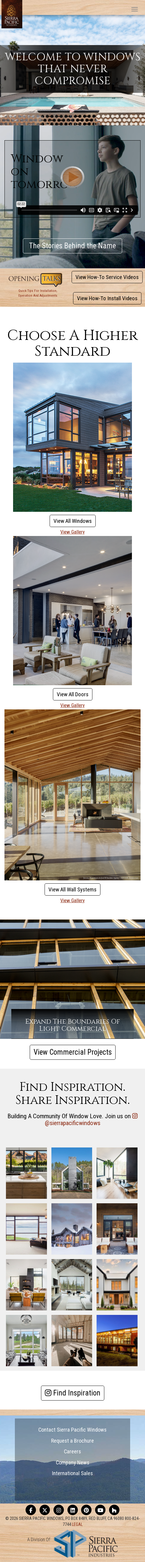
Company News (72, 1462)
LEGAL (77, 1524)
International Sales (72, 1473)
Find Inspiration (72, 1393)
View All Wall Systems (72, 889)
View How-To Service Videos (107, 277)
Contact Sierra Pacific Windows (72, 1430)
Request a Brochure (72, 1441)
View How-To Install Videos (107, 298)
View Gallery (72, 532)
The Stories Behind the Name (72, 245)
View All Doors (73, 694)
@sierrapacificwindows (72, 1123)
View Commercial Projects (73, 1052)
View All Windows (72, 520)
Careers (72, 1451)
